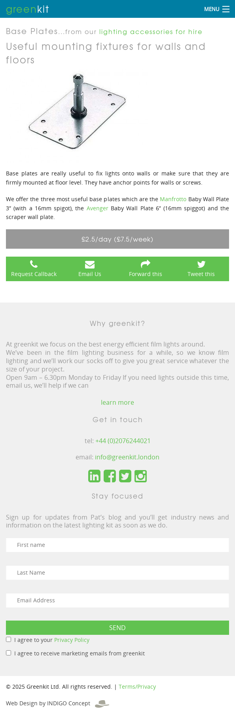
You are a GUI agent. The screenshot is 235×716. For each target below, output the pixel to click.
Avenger (97, 208)
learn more (117, 402)
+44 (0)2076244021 (123, 440)
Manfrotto (173, 199)
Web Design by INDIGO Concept (57, 703)
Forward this (145, 274)
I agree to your (51, 640)
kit (27, 9)
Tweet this (201, 274)
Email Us (89, 274)
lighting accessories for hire (151, 31)
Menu (211, 9)
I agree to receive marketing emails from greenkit (79, 653)
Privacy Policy (71, 640)
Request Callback (34, 274)
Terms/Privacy (137, 686)
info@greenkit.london (127, 457)
